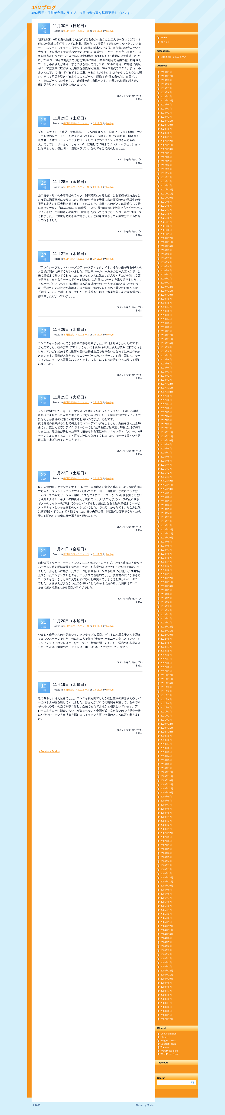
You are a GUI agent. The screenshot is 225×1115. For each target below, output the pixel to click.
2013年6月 (166, 602)
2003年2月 (166, 1011)
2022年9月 (166, 153)
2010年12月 (167, 723)
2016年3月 (166, 469)
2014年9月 (166, 541)
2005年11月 (167, 881)
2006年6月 (166, 853)
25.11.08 (98, 402)
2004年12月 (167, 926)
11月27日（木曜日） (70, 254)
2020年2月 (166, 278)
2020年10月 (167, 246)
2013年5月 (166, 606)
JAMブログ (44, 7)
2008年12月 (167, 784)
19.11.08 (98, 689)
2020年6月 (166, 262)
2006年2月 (166, 869)
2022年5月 (166, 169)
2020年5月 (166, 266)
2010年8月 (166, 740)
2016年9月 (166, 444)
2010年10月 (167, 732)
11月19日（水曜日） (70, 684)
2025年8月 (166, 84)
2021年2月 (166, 230)
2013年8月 (166, 594)
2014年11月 (167, 533)
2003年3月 (166, 1007)
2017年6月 (166, 408)
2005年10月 (167, 885)
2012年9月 (166, 638)
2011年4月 (166, 707)
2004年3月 (166, 958)
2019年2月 (166, 327)
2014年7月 (166, 549)
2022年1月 (166, 185)
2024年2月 (166, 112)
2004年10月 (167, 934)
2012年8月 (166, 643)
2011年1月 (166, 719)
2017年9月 (166, 396)
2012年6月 (166, 651)
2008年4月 (166, 817)
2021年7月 (166, 210)
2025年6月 (166, 92)
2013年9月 (166, 590)
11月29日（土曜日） (70, 118)
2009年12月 (167, 772)
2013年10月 (167, 586)
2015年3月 (166, 517)
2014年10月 (167, 537)
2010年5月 (166, 752)
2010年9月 (166, 736)
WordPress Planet (170, 1054)
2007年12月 (167, 833)
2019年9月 (166, 299)
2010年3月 (166, 760)
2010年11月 (167, 728)
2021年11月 (167, 193)
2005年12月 (167, 877)
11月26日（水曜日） (70, 329)
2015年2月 (166, 521)
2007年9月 (166, 837)
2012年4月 (166, 659)
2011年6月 (166, 699)
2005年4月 (166, 910)
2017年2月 (166, 424)
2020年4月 (166, 270)
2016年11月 (167, 436)
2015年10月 (167, 489)
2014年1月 (166, 574)
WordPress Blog (169, 1050)
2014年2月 (166, 570)
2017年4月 (166, 416)
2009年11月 (167, 776)
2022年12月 (167, 141)
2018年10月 (167, 343)
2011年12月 (167, 675)
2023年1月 (166, 137)
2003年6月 (166, 995)
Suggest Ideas (168, 1040)
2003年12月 (167, 970)
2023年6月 (166, 133)
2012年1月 (166, 671)
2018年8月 (166, 351)
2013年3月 (166, 614)
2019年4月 (166, 319)
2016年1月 (166, 477)
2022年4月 (166, 173)
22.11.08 (98, 478)
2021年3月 (166, 226)
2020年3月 (166, 274)
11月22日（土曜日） (70, 473)
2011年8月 (166, 691)
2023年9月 (166, 129)
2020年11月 (167, 242)
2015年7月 (166, 501)
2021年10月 (167, 197)
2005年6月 (166, 902)
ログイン (165, 42)
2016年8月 (166, 448)
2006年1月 (166, 873)
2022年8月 (166, 157)
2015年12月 (167, 481)
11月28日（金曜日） (70, 182)
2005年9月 (166, 889)
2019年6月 (166, 311)
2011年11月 (167, 679)
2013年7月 (166, 598)
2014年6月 (166, 553)
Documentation (169, 1033)
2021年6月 (166, 214)
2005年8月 (166, 893)
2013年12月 (167, 578)
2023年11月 (167, 120)
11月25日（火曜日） (70, 397)
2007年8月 (166, 841)
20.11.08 (98, 626)
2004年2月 (166, 962)
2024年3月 (166, 108)
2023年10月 (167, 125)
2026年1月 (166, 72)
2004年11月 (167, 930)
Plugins (164, 1037)
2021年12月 (167, 189)
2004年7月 (166, 942)
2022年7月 (166, 161)
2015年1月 (166, 525)
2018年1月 (166, 379)
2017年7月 (166, 404)
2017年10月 (167, 392)
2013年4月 (166, 610)
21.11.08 (98, 554)
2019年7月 (166, 307)
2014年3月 (166, 566)
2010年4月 (166, 756)
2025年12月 (167, 76)
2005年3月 (166, 914)
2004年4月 (166, 954)
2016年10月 (167, 440)
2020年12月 (167, 238)
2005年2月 (166, 918)
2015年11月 (167, 485)
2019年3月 (166, 323)
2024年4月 (166, 104)
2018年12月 (167, 335)
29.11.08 (98, 123)
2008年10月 (167, 792)
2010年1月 (166, 768)
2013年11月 (167, 582)
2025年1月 (166, 96)
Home (164, 37)
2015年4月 (166, 513)
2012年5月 (166, 655)
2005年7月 (166, 897)
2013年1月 (166, 622)
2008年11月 (167, 788)
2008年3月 (166, 821)
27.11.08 (98, 259)
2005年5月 (166, 906)
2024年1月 (166, 116)
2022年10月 (167, 149)
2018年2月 (166, 375)
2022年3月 (166, 177)
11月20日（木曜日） (70, 621)
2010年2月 (166, 764)
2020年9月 (166, 250)
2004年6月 (166, 946)
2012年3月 (166, 663)
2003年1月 (166, 1015)
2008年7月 (166, 804)
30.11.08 (98, 31)
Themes (165, 1047)
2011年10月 (167, 683)
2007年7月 (166, 845)
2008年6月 (166, 808)
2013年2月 (166, 618)
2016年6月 (166, 456)
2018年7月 (166, 355)
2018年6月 (166, 359)
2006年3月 (166, 865)
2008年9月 (166, 796)
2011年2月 (166, 715)
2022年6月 (166, 165)
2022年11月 (167, 145)
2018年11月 (167, 339)
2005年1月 (166, 922)
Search (161, 1078)
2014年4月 (166, 562)
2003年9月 (166, 982)
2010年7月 (166, 744)
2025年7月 (166, 88)
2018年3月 (166, 371)
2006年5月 (166, 857)
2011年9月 (166, 687)
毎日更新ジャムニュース (76, 31)
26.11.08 (98, 334)
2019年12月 (167, 286)
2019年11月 (167, 290)
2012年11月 (167, 630)
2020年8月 (166, 254)
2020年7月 (166, 258)
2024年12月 (167, 100)
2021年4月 (166, 222)
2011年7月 (166, 695)
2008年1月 (166, 829)
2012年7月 (166, 647)
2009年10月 (167, 780)
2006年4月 (166, 861)
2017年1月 (166, 428)
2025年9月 (166, 80)
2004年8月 (166, 938)
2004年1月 (166, 966)
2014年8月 (166, 545)
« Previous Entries (49, 751)
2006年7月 (166, 849)
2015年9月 (166, 493)
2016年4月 (166, 464)
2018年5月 (166, 363)
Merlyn (110, 31)
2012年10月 (167, 634)
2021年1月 (166, 234)
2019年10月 (167, 294)
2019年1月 (166, 331)
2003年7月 (166, 991)
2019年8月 (166, 303)
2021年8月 (166, 205)
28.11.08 (98, 187)
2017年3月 (166, 420)
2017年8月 (166, 400)
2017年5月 (166, 412)
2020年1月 (166, 282)
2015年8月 (166, 497)
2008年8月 (166, 800)
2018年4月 (166, 367)
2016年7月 (166, 452)
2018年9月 (166, 347)
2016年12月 (167, 432)
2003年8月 (166, 987)
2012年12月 (167, 626)
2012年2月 (166, 667)
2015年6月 (166, 505)
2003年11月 (167, 974)
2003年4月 (166, 1003)
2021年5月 (166, 218)
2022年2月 (166, 181)
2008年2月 (166, 825)
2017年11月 (167, 388)
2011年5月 (166, 703)
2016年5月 (166, 460)
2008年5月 (166, 812)
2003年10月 (167, 978)
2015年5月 (166, 509)
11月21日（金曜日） (70, 549)
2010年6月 (166, 748)
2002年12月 (167, 1019)
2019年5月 (166, 315)
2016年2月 (166, 473)
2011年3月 (166, 711)
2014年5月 (166, 558)
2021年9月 (166, 201)
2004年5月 (166, 950)
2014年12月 (167, 529)
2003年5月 (166, 999)
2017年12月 (167, 384)
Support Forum (169, 1044)
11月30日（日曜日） (70, 26)
